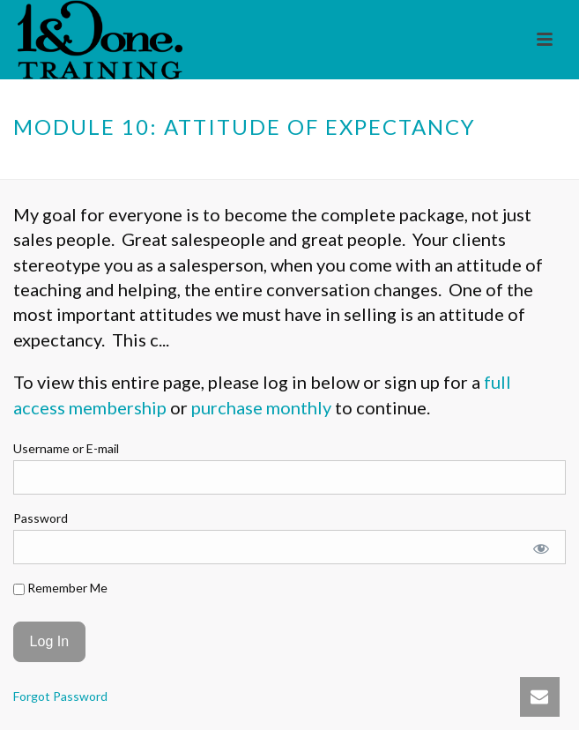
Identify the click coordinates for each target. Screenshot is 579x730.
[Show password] (541, 549)
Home (178, 166)
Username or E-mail (66, 448)
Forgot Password (60, 696)
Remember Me (60, 587)
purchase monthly (261, 407)
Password (40, 517)
